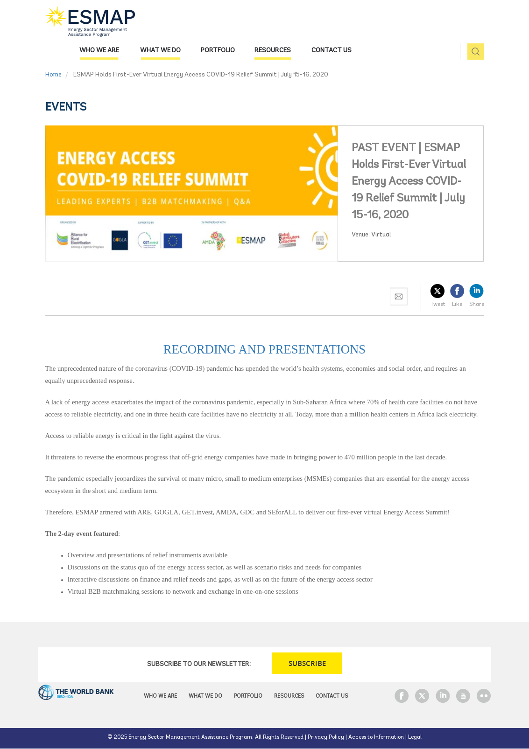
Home (53, 74)
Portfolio (218, 50)
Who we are (99, 50)
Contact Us (331, 50)
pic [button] (472, 52)
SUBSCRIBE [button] (307, 663)
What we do (160, 50)
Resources (272, 50)
